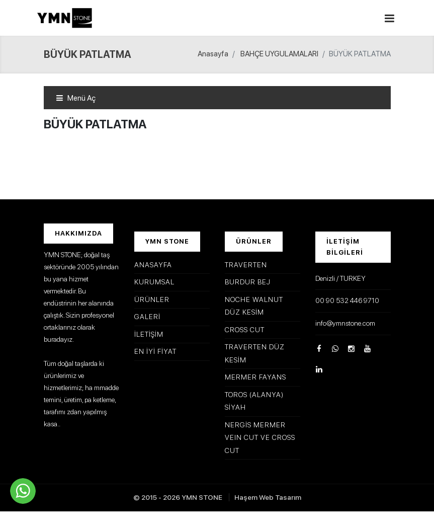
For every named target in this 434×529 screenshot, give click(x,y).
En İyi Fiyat (155, 351)
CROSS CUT (245, 330)
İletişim (148, 334)
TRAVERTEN (246, 265)
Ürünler (151, 299)
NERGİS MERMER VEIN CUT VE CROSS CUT (260, 438)
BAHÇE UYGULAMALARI (279, 53)
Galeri (147, 317)
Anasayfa (213, 53)
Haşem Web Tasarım (267, 497)
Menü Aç (76, 98)
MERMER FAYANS (255, 377)
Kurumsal (154, 282)
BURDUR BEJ (248, 282)
